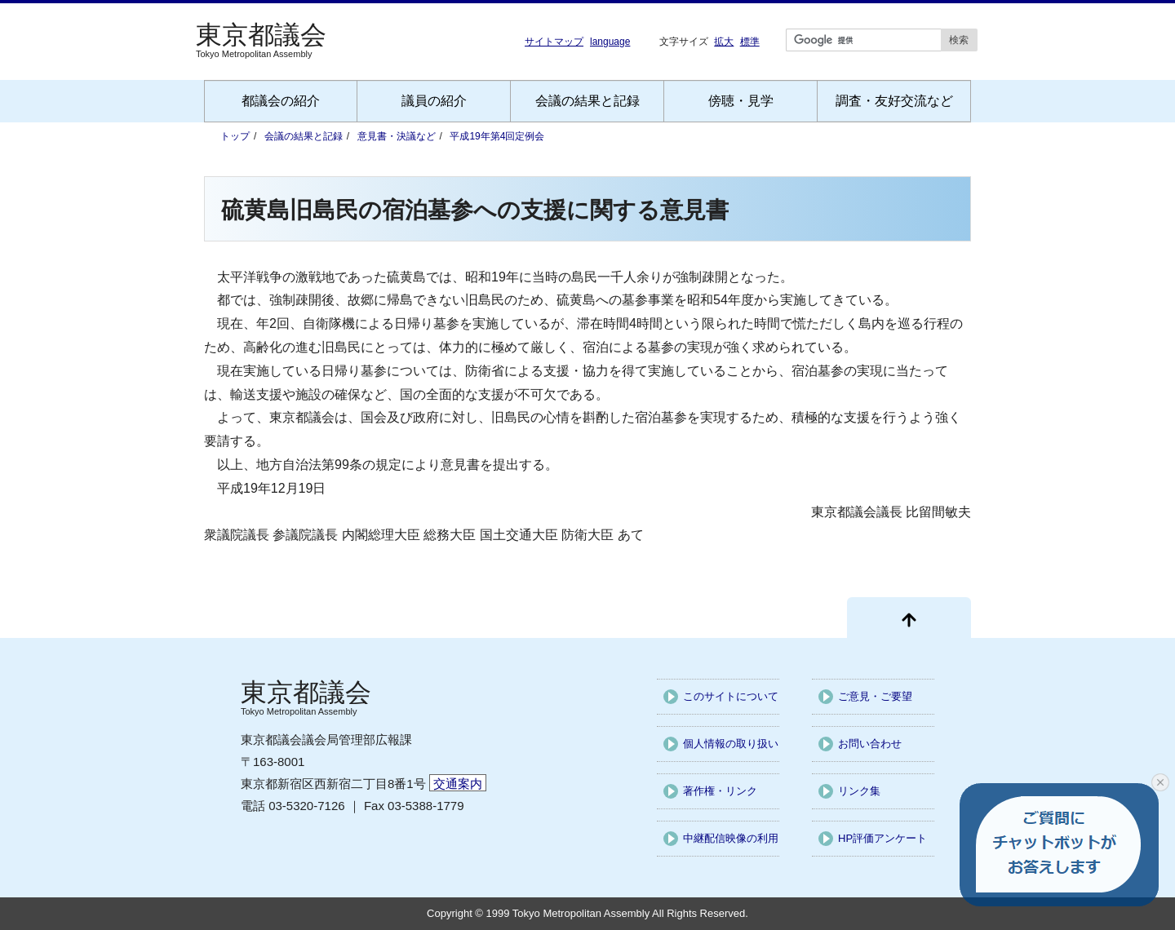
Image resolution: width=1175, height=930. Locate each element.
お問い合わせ (870, 743)
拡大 (724, 41)
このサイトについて (730, 696)
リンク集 (859, 791)
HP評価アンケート (882, 838)
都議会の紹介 (281, 101)
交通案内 (457, 783)
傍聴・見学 (741, 101)
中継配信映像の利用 (730, 838)
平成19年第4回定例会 (497, 136)
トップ (235, 136)
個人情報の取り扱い (730, 743)
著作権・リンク (720, 791)
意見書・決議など (396, 136)
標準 (750, 41)
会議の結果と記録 (587, 101)
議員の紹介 (434, 101)
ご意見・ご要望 (875, 696)
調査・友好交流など (894, 101)
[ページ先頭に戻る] (909, 617)
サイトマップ (554, 41)
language (610, 41)
